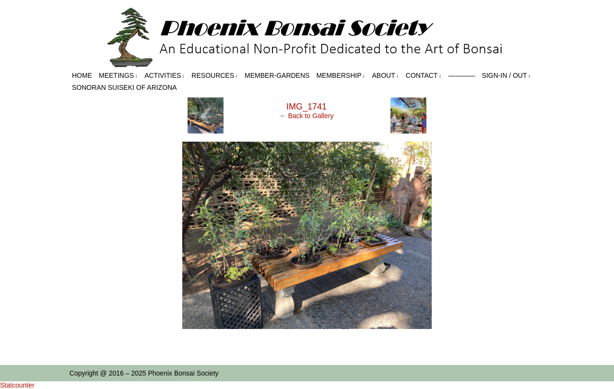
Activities (164, 76)
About (385, 76)
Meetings (118, 76)
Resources (214, 76)
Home (82, 75)
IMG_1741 (306, 106)
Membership (340, 76)
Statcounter (17, 385)
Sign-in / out (506, 76)
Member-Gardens (277, 75)
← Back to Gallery (307, 116)
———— (461, 75)
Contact (423, 76)
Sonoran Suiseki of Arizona (124, 87)
